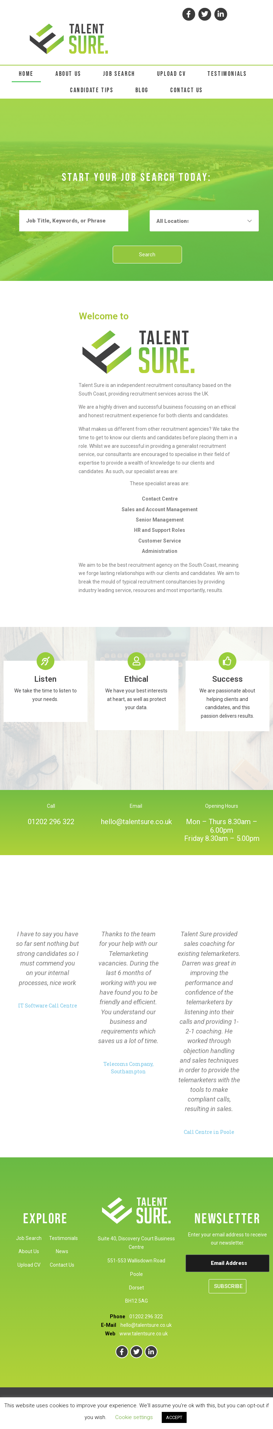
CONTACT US (186, 90)
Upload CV (29, 1265)
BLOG (142, 90)
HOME (26, 74)
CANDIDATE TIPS (91, 90)
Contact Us (62, 1265)
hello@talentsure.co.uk (136, 821)
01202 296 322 (51, 821)
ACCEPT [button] (174, 1417)
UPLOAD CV (171, 74)
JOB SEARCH (119, 74)
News (62, 1251)
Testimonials (63, 1238)
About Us (28, 1251)
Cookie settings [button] (134, 1417)
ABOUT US (68, 74)
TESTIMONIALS (227, 74)
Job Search (29, 1238)
